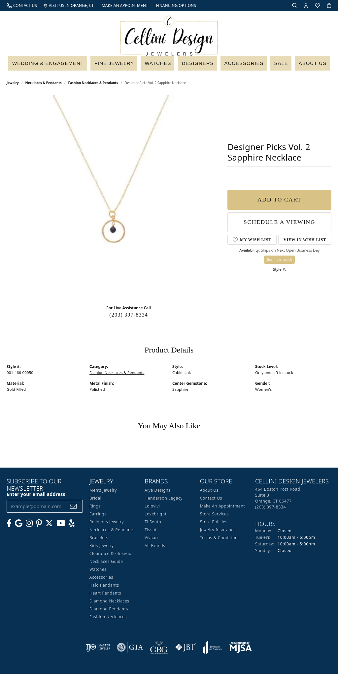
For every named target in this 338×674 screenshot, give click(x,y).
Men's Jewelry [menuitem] (103, 490)
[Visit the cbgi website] (159, 647)
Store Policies (214, 522)
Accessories (246, 65)
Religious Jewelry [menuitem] (106, 522)
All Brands (155, 546)
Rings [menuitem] (95, 506)
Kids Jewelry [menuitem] (101, 546)
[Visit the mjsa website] (241, 647)
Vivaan (151, 538)
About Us (314, 65)
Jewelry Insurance (218, 530)
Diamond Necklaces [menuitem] (109, 601)
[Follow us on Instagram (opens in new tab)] (29, 524)
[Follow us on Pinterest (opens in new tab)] (39, 524)
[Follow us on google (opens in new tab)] (18, 524)
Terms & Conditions (220, 538)
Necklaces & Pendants (43, 83)
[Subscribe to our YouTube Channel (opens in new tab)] (60, 524)
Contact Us (211, 498)
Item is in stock (279, 259)
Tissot (150, 530)
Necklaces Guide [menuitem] (106, 562)
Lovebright (155, 514)
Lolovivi (152, 506)
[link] (22, 5)
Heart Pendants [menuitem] (105, 593)
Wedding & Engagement (47, 65)
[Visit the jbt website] (185, 647)
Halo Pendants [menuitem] (104, 585)
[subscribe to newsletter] (73, 507)
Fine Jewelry (116, 65)
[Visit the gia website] (130, 647)
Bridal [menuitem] (95, 498)
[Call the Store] (270, 507)
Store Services (214, 514)
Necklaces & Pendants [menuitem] (111, 530)
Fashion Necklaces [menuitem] (108, 617)
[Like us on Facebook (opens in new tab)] (9, 524)
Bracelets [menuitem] (98, 538)
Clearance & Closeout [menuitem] (111, 554)
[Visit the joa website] (212, 647)
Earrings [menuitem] (98, 514)
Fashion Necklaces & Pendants (93, 83)
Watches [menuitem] (98, 569)
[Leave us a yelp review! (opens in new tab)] (72, 524)
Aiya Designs (157, 490)
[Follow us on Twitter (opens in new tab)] (49, 524)
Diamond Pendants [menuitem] (108, 609)
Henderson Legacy (164, 498)
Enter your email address (36, 494)
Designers (200, 65)
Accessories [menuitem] (101, 577)
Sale (283, 65)
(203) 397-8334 (128, 315)
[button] (294, 5)
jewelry (13, 83)
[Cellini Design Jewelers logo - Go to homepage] (169, 33)
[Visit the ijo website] (98, 647)
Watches (160, 65)
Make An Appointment (222, 506)
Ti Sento (153, 522)
